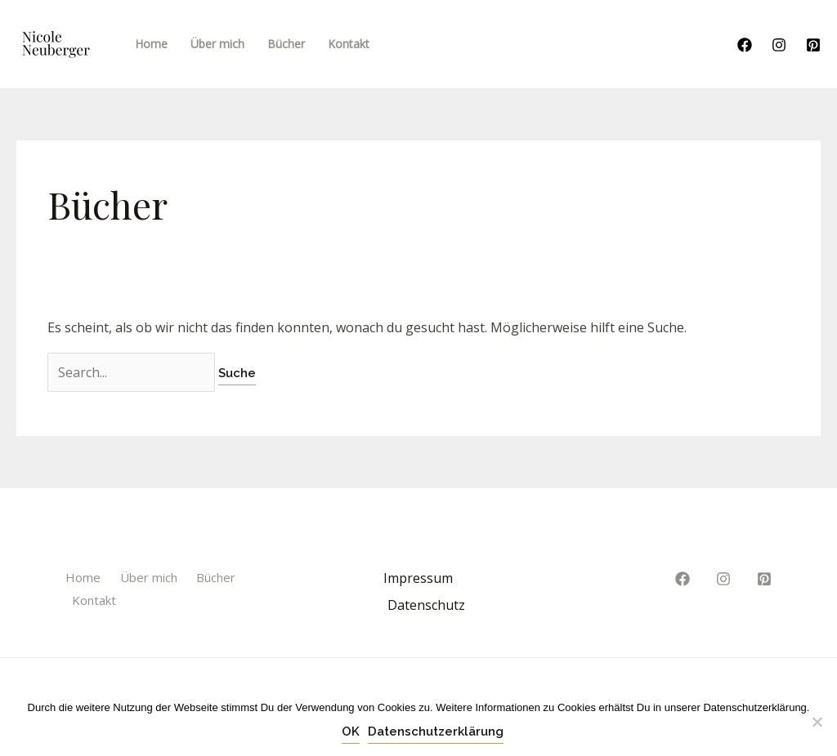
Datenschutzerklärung (436, 731)
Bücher (215, 577)
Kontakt (94, 600)
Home (83, 577)
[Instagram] (779, 45)
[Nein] (816, 722)
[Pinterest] (813, 45)
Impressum (418, 578)
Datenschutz (426, 605)
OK (351, 731)
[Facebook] (744, 45)
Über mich (148, 577)
